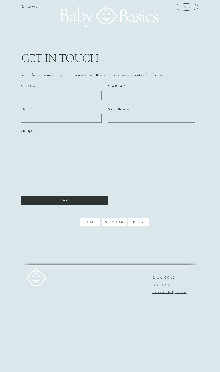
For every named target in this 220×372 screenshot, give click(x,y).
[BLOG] (138, 222)
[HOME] (90, 222)
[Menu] (186, 6)
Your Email (115, 86)
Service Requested (119, 109)
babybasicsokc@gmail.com (169, 292)
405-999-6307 (162, 285)
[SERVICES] (114, 222)
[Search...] (34, 6)
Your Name (28, 86)
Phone (25, 109)
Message (26, 130)
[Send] (64, 200)
